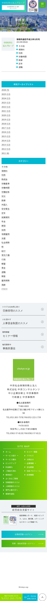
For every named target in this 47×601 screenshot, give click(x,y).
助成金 (5, 179)
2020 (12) (6, 115)
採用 (4, 229)
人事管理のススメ (13, 489)
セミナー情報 (32, 455)
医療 (4, 200)
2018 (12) (6, 123)
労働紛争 (6, 191)
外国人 (5, 204)
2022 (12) (6, 106)
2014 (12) (6, 140)
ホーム (8, 455)
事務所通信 (10, 497)
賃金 (4, 267)
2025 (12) (6, 94)
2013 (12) (6, 144)
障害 (4, 276)
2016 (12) (6, 132)
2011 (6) (5, 153)
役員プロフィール (34, 474)
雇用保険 (6, 280)
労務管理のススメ (13, 485)
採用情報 (30, 478)
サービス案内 (11, 462)
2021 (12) (6, 110)
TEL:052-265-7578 (14, 420)
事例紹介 (9, 478)
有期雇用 (6, 234)
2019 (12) (6, 119)
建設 (4, 225)
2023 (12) (6, 102)
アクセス (30, 458)
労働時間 (6, 187)
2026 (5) (5, 89)
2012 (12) (6, 148)
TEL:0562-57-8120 (14, 436)
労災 (4, 196)
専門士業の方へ (12, 493)
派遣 (4, 238)
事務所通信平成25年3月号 (28, 39)
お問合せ (30, 462)
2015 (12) (6, 136)
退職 (4, 272)
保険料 (5, 170)
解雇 (4, 263)
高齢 (4, 284)
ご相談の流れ (11, 474)
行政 (4, 259)
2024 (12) (6, 98)
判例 (4, 175)
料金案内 (9, 470)
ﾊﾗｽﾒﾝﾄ (5, 288)
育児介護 (6, 255)
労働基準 (6, 183)
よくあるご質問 (12, 481)
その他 (5, 166)
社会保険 (6, 242)
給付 (4, 250)
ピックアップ (11, 466)
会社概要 (30, 470)
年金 (4, 221)
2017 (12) (6, 127)
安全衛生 (6, 208)
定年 (4, 212)
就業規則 (6, 217)
